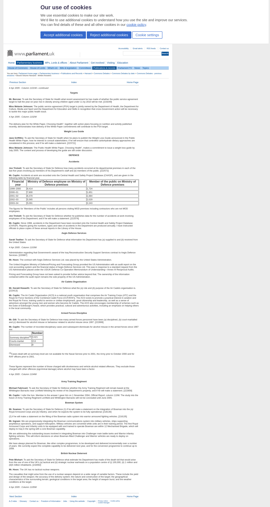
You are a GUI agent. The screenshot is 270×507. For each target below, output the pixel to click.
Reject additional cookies (109, 35)
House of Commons (18, 68)
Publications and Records (71, 73)
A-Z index (13, 501)
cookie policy (136, 25)
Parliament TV (125, 68)
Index (74, 82)
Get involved (97, 62)
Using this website (77, 501)
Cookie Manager (104, 503)
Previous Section (17, 82)
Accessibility (123, 48)
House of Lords (37, 68)
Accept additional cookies (63, 35)
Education (122, 62)
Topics (146, 68)
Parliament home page (28, 73)
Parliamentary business (29, 62)
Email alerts (138, 48)
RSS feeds (151, 48)
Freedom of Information (50, 501)
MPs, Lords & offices (56, 62)
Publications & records (104, 68)
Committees (85, 68)
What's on (53, 68)
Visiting (111, 62)
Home (11, 62)
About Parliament (79, 62)
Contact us (164, 48)
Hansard (88, 73)
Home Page (132, 82)
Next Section (15, 496)
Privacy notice (103, 501)
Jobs (65, 501)
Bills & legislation (68, 68)
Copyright (91, 501)
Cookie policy (115, 501)
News (137, 68)
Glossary (23, 501)
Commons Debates (102, 73)
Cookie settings (147, 35)
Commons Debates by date (123, 73)
